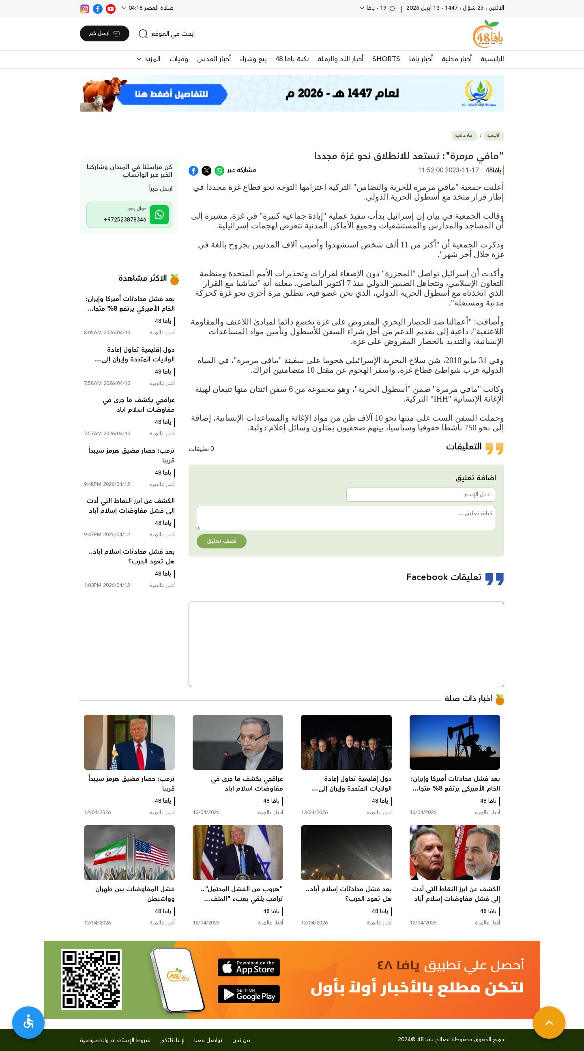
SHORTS (386, 59)
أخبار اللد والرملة (340, 59)
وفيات (179, 59)
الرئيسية (492, 59)
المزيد (151, 59)
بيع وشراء (253, 59)
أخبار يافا (421, 59)
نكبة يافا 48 (292, 59)
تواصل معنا (208, 1040)
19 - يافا (380, 8)
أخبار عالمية (464, 136)
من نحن (241, 1040)
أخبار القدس (214, 59)
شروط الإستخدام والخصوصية (115, 1040)
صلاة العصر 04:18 (150, 8)
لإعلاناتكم (172, 1040)
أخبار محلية (457, 59)
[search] (166, 33)
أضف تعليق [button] (221, 541)
